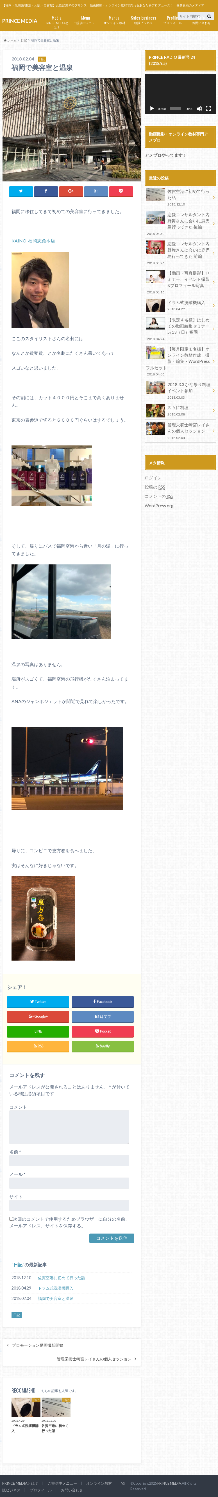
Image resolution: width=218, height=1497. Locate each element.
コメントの (158, 489)
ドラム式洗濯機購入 (55, 1287)
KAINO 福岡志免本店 (33, 240)
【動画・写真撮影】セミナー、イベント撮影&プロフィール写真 (178, 280)
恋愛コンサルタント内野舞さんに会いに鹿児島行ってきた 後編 (178, 223)
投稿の (154, 480)
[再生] (152, 108)
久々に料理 (178, 405)
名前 (15, 1151)
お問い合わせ (201, 19)
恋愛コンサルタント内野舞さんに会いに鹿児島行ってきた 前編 (178, 251)
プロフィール (172, 19)
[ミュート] (199, 108)
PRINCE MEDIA (169, 1483)
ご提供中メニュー (85, 19)
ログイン (152, 471)
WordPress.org (159, 498)
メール (17, 1173)
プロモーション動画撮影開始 (37, 1344)
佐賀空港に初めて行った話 (61, 1277)
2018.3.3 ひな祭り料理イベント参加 (178, 386)
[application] (180, 94)
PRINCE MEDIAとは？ (56, 22)
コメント (18, 1106)
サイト (16, 1196)
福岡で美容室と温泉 (55, 1297)
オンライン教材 (114, 19)
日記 (17, 1264)
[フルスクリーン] (208, 108)
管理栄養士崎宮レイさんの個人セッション (94, 1358)
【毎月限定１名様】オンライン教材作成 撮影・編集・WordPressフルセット (178, 357)
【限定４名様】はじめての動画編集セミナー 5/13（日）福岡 (178, 325)
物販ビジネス (143, 19)
